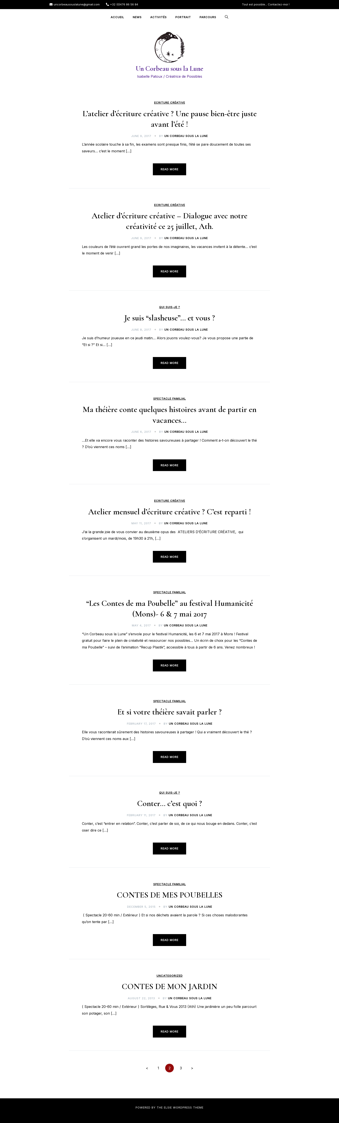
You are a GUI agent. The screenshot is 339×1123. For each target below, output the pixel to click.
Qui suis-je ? (169, 307)
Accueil (117, 17)
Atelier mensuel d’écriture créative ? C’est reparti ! (169, 512)
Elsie (168, 1107)
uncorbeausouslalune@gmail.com (75, 4)
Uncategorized (170, 975)
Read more (169, 169)
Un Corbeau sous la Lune (169, 68)
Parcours (208, 17)
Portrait (183, 17)
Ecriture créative (169, 102)
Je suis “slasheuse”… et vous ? (169, 318)
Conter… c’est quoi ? (169, 803)
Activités (158, 17)
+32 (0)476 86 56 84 (122, 4)
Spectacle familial (169, 398)
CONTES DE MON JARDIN (169, 986)
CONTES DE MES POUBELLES (169, 895)
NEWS (137, 17)
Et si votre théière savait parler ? (169, 712)
